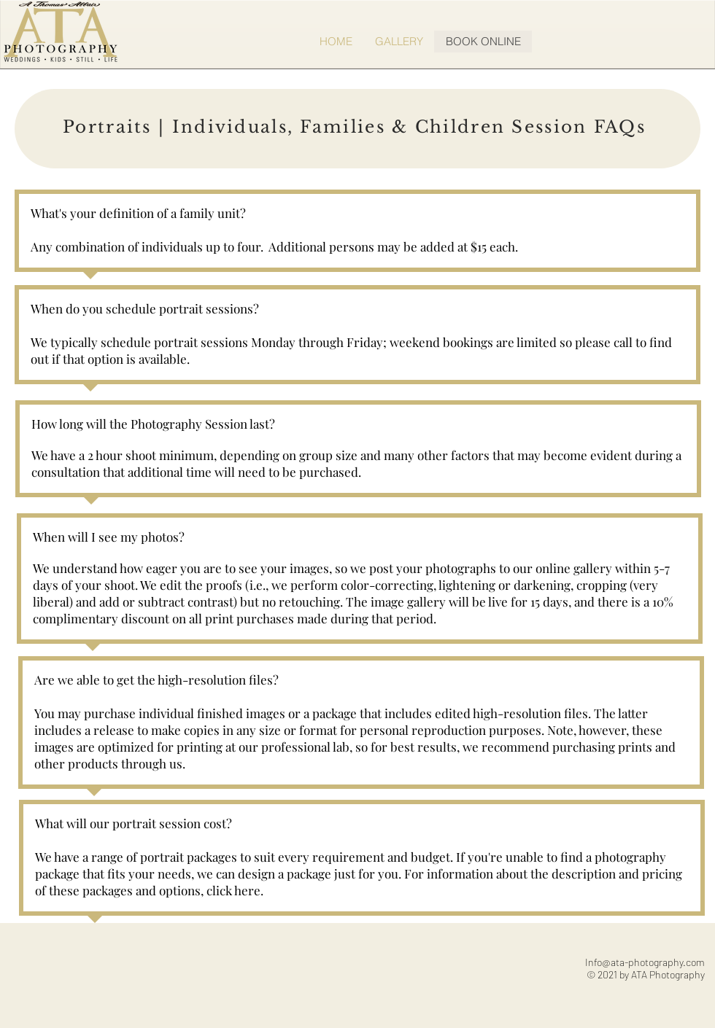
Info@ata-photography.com (645, 962)
